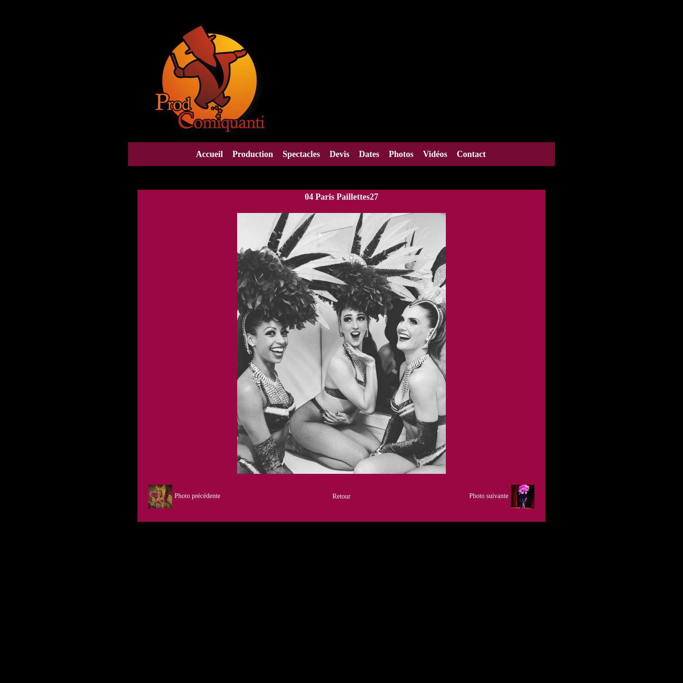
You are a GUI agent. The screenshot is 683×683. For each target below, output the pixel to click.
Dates (369, 154)
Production (252, 154)
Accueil (209, 154)
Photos (401, 154)
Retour (341, 496)
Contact (471, 154)
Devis (340, 154)
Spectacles (301, 154)
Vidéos (435, 154)
